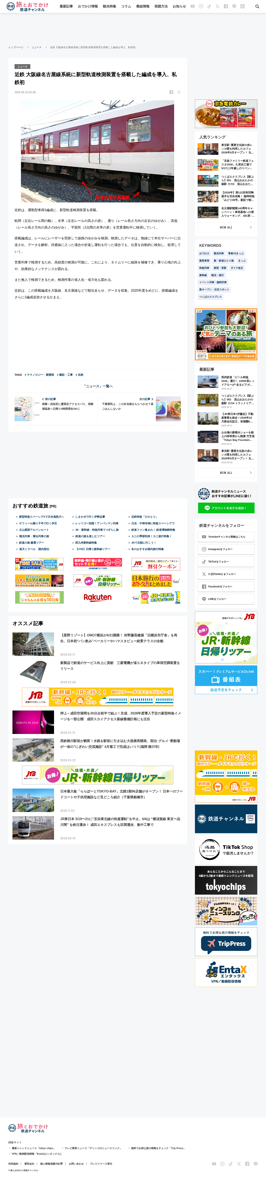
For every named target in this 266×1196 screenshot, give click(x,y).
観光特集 (109, 7)
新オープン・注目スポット (214, 289)
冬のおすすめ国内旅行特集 (147, 548)
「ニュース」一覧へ (98, 386)
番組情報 (142, 7)
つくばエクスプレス (210, 296)
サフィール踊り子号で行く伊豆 (38, 523)
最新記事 (66, 7)
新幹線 (203, 275)
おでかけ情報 (88, 7)
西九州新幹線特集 (86, 542)
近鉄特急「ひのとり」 (144, 516)
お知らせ (179, 7)
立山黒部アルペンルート (34, 529)
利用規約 (13, 1163)
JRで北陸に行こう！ (143, 542)
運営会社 (29, 1163)
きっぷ (242, 260)
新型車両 (204, 260)
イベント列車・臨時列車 (213, 282)
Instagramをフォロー (217, 549)
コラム (126, 7)
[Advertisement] (133, 29)
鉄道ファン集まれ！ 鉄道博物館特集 (153, 529)
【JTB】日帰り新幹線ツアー (92, 548)
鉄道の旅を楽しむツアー (90, 535)
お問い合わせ (76, 1163)
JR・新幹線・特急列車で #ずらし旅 (97, 529)
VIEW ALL (226, 227)
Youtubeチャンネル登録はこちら (223, 537)
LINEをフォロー (214, 599)
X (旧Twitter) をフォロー (219, 574)
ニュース (37, 47)
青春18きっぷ (235, 253)
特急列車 (204, 268)
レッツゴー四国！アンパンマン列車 (96, 523)
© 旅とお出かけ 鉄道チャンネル (23, 1170)
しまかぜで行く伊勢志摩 (90, 516)
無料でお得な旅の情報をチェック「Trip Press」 (158, 1148)
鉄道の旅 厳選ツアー (31, 542)
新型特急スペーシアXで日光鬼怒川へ (41, 516)
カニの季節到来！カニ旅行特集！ (151, 535)
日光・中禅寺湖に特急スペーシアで (153, 523)
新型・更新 (220, 268)
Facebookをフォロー (217, 587)
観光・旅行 (217, 275)
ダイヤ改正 (237, 268)
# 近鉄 (79, 374)
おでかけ (204, 253)
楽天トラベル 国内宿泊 (34, 548)
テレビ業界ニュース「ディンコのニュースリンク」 (93, 1148)
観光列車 (219, 253)
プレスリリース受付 (101, 1163)
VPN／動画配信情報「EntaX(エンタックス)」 (37, 1153)
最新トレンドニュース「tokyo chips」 (34, 1148)
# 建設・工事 (65, 374)
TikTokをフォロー (215, 562)
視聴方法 (161, 7)
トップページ (15, 47)
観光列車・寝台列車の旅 (34, 535)
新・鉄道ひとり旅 (224, 260)
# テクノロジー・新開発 (39, 374)
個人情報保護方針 (50, 1163)
